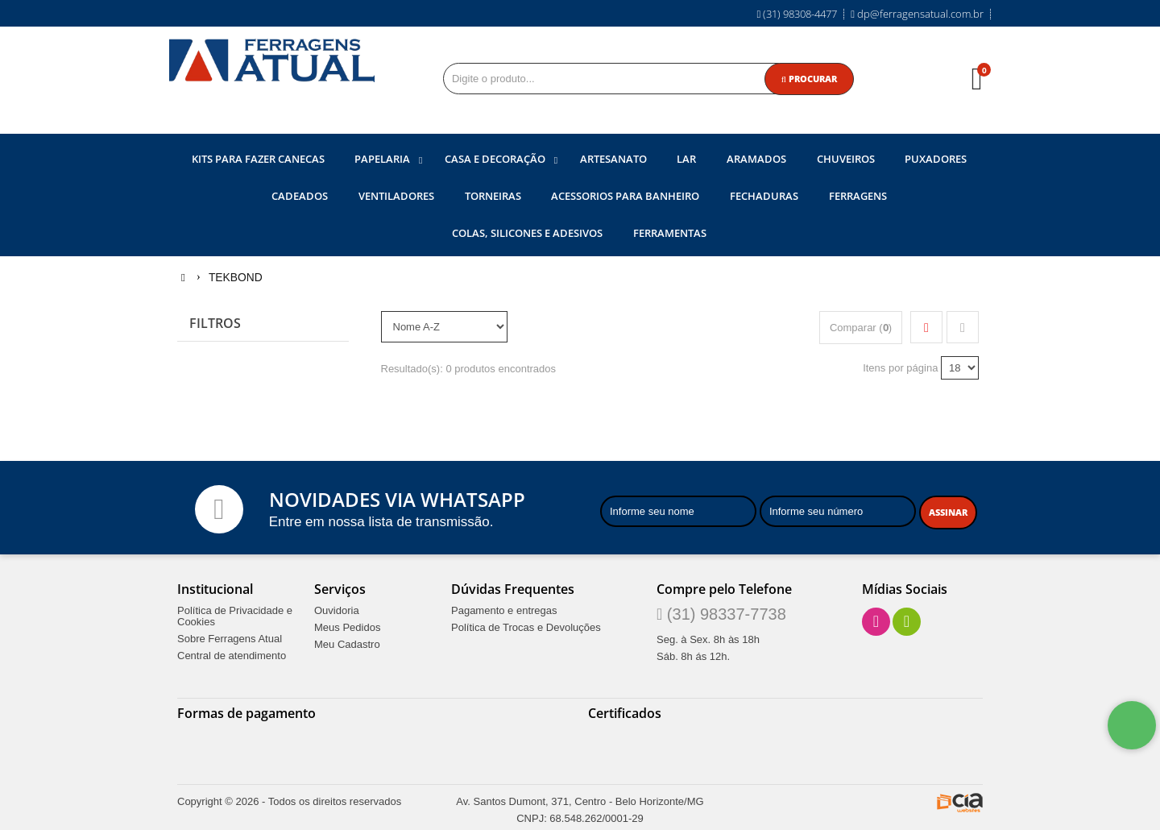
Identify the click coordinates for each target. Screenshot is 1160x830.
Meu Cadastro (347, 643)
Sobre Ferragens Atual (229, 637)
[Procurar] (809, 79)
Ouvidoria (336, 609)
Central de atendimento (231, 654)
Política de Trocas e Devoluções (526, 626)
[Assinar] (948, 512)
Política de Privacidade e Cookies (234, 615)
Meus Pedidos (347, 626)
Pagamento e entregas (504, 609)
